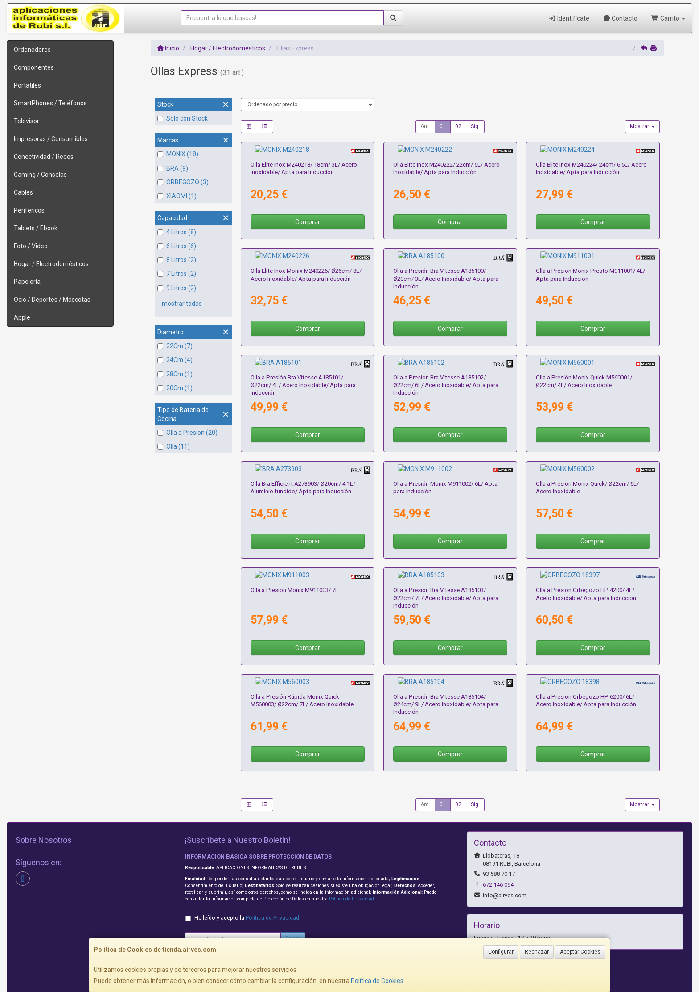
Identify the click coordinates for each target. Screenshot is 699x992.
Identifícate (568, 18)
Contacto (620, 18)
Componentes (34, 67)
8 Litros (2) (176, 259)
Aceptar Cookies (580, 952)
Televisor (26, 121)
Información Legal (351, 912)
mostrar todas (182, 303)
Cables (23, 192)
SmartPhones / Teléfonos (50, 103)
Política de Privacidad (351, 848)
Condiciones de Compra (218, 931)
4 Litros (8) (176, 232)
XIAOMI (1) (177, 196)
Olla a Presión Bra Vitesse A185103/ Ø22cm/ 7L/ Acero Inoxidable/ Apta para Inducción (445, 555)
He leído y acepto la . (247, 866)
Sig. (475, 126)
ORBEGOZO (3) (183, 182)
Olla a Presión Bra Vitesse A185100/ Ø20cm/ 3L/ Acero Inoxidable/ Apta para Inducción (445, 261)
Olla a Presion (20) (187, 432)
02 (458, 126)
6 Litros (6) (176, 246)
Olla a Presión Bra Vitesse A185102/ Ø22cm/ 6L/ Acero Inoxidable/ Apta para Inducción (445, 360)
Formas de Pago (349, 931)
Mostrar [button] (642, 126)
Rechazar (537, 952)
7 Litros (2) (176, 273)
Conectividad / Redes (44, 156)
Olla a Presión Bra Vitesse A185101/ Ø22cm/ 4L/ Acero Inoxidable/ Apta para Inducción (303, 360)
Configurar (501, 952)
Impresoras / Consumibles (51, 138)
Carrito (668, 18)
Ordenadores (32, 49)
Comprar (307, 213)
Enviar (292, 888)
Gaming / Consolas (40, 174)
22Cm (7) (175, 346)
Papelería (27, 281)
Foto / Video (31, 246)
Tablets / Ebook (36, 228)
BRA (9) (172, 168)
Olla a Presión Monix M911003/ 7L (294, 547)
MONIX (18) (177, 154)
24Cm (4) (175, 359)
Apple (22, 317)
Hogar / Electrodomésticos (51, 263)
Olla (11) (173, 446)
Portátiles (27, 85)
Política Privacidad (210, 921)
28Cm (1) (175, 374)
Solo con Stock (182, 118)
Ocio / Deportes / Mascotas (52, 299)
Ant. (425, 126)
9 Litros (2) (176, 288)
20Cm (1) (175, 388)
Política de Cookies (377, 980)
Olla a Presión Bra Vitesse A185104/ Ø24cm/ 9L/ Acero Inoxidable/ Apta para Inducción (445, 653)
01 (443, 126)
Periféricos (29, 210)
